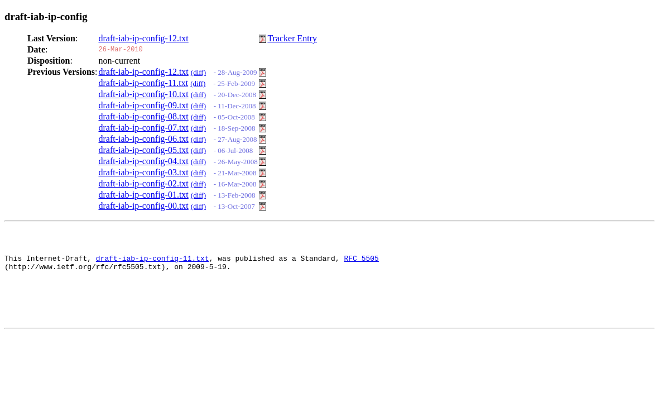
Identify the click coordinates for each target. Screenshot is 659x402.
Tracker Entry (292, 38)
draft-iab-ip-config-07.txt (144, 127)
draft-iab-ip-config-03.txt (144, 172)
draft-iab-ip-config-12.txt (144, 38)
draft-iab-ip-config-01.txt (144, 194)
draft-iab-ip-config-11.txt (144, 83)
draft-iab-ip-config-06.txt (144, 138)
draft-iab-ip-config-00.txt (144, 205)
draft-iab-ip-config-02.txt (144, 183)
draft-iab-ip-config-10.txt (144, 94)
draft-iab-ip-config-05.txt (144, 150)
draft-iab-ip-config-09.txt (144, 105)
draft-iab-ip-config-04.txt (144, 161)
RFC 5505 (361, 263)
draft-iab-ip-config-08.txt (144, 116)
